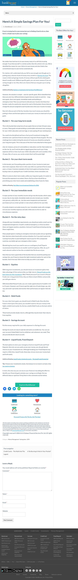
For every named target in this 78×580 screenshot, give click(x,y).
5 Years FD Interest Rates (57, 555)
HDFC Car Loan (32, 545)
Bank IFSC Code (20, 562)
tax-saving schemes (9, 366)
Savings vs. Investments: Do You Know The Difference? (27, 90)
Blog (40, 574)
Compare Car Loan (32, 538)
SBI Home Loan (6, 538)
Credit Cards (35, 531)
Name (5, 494)
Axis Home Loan (6, 543)
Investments (45, 531)
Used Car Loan (31, 551)
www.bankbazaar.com (18, 430)
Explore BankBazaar (27, 385)
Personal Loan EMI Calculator (71, 545)
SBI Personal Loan (19, 538)
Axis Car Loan (31, 543)
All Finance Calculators (70, 555)
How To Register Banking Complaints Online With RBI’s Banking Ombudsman (67, 233)
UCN (28, 439)
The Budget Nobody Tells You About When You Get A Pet (63, 154)
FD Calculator (70, 552)
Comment (6, 471)
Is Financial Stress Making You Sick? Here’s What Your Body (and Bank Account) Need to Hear (65, 163)
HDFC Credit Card (45, 542)
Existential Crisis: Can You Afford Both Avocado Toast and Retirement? (64, 170)
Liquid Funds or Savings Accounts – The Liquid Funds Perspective (30, 359)
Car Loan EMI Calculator (70, 549)
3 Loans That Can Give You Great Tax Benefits (67, 225)
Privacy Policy (49, 577)
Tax (13, 562)
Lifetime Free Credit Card (44, 547)
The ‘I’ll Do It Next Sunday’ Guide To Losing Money (64, 158)
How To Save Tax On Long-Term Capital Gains (67, 239)
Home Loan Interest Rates (5, 546)
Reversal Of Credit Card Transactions (67, 212)
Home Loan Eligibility (5, 553)
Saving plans (23, 439)
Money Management (31, 7)
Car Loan (60, 58)
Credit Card (14, 404)
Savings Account (43, 75)
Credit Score (14, 413)
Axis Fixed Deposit (58, 544)
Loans (26, 531)
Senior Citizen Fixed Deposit (57, 551)
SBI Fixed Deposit (58, 538)
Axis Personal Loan (19, 544)
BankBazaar (9, 27)
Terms (46, 574)
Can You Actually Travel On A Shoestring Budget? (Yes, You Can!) (65, 175)
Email (5, 502)
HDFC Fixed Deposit (57, 541)
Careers (25, 574)
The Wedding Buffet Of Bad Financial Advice (63, 149)
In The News (41, 562)
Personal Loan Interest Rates (18, 555)
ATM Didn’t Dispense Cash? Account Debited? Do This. (67, 246)
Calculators (70, 58)
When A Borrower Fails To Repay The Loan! (67, 206)
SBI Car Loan (31, 541)
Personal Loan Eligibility (18, 551)
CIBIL (8, 562)
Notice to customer (57, 574)
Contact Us (33, 574)
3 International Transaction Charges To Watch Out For (67, 200)
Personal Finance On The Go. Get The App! (27, 417)
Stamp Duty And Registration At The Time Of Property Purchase (67, 194)
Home (22, 7)
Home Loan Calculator (70, 541)
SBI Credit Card (45, 544)
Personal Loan (37, 404)
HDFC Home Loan (6, 541)
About (18, 574)
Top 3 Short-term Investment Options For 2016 (26, 185)
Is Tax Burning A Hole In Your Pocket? (39, 451)
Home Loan (37, 413)
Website (5, 511)
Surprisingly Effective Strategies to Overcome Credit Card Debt (65, 145)
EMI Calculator (71, 538)
